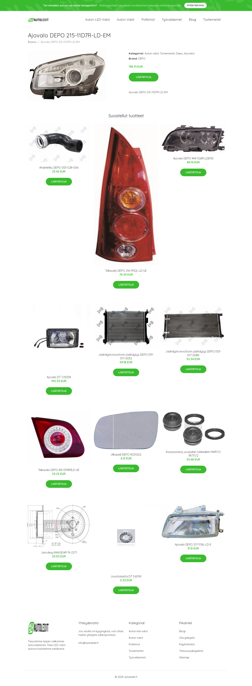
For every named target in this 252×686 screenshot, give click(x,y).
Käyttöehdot (187, 647)
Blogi (192, 21)
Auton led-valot (138, 634)
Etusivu (32, 45)
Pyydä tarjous (195, 5)
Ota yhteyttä (187, 640)
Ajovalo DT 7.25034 (59, 380)
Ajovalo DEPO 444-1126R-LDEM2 (193, 161)
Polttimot (148, 21)
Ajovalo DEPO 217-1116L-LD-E (193, 547)
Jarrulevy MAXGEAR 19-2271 (59, 555)
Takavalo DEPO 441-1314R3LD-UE (58, 473)
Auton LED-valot (97, 21)
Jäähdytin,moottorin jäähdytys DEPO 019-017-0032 (126, 359)
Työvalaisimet (172, 21)
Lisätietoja (143, 80)
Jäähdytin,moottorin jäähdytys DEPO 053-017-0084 (193, 356)
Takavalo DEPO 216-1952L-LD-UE (126, 274)
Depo (179, 56)
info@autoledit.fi (88, 646)
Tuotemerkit (212, 21)
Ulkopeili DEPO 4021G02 (126, 457)
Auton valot (125, 21)
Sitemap (184, 660)
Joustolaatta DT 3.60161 (126, 579)
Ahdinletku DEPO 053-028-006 (58, 171)
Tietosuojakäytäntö (191, 654)
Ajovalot (189, 56)
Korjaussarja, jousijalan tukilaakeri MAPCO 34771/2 (193, 456)
